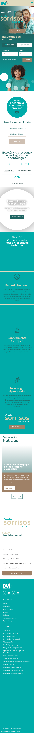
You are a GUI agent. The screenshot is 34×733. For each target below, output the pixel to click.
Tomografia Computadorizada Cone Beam (16, 661)
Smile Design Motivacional (11, 639)
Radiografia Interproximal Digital (13, 673)
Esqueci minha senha (9, 59)
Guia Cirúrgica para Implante (12, 645)
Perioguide (6, 630)
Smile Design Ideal (9, 636)
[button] (14, 496)
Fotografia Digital (8, 664)
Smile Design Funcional (10, 633)
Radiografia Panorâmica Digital (13, 670)
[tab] (9, 45)
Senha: (21, 50)
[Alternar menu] (32, 3)
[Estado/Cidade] (17, 128)
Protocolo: (5, 50)
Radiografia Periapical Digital (12, 667)
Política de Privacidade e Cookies (10, 731)
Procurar (17, 141)
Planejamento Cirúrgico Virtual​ (12, 648)
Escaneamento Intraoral (10, 659)
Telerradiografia (8, 642)
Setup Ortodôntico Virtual (11, 656)
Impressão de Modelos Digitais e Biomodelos (13, 652)
